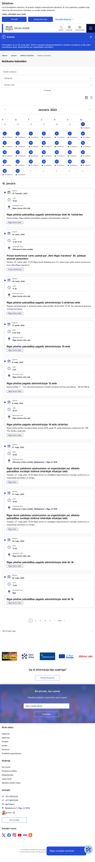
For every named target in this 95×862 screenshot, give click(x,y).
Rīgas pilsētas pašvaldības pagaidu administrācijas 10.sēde (38, 346)
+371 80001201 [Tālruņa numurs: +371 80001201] (11, 800)
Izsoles (4, 745)
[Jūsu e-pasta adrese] (46, 706)
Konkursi (5, 749)
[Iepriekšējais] (5, 656)
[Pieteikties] (46, 714)
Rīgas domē (12, 482)
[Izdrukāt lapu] (47, 631)
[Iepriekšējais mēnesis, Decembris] (5, 109)
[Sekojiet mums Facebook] (9, 835)
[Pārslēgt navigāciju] (90, 28)
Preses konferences (15, 269)
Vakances (6, 734)
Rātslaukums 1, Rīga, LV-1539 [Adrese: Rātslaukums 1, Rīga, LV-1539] (45, 462)
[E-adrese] (7, 813)
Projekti (5, 741)
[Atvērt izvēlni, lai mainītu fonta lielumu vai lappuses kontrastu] (80, 29)
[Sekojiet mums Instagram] (14, 835)
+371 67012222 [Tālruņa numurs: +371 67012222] (11, 796)
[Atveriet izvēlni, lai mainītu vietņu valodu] (69, 28)
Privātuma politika (9, 771)
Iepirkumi (6, 738)
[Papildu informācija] (14, 813)
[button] (86, 126)
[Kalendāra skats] (86, 97)
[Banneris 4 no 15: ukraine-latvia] (47, 656)
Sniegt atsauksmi (47, 678)
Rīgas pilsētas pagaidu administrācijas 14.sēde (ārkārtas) (37, 424)
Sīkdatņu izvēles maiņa (11, 783)
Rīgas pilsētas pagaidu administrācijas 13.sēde (32, 383)
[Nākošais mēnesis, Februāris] (89, 109)
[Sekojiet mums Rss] (30, 835)
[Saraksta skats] (91, 97)
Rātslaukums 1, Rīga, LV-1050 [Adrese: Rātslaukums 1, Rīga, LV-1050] (17, 808)
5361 (60, 620)
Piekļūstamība (7, 775)
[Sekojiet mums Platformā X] (4, 835)
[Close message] (91, 37)
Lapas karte (7, 779)
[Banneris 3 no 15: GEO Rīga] (28, 656)
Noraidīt (14, 19)
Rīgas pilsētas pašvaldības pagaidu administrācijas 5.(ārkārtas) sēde (43, 302)
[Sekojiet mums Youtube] (20, 835)
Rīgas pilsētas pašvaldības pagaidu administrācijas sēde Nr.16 (40, 562)
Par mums (6, 767)
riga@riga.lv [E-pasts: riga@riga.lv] (10, 804)
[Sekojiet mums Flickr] (25, 835)
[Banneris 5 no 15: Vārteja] (66, 656)
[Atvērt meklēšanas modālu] (61, 29)
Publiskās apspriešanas (11, 753)
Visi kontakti (14, 820)
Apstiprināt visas (40, 19)
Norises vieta (9, 85)
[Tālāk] (90, 656)
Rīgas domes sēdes (15, 222)
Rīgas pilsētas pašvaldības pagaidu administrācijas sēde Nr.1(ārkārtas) (45, 214)
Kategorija (8, 78)
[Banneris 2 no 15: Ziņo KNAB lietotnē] (9, 656)
